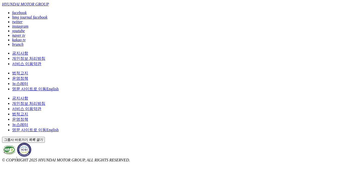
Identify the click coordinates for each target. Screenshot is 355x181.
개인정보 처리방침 (28, 58)
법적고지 (20, 73)
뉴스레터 (20, 83)
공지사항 (20, 53)
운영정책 (20, 78)
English (35, 89)
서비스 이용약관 (26, 64)
